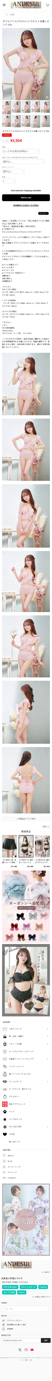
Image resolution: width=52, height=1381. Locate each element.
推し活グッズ (14, 1142)
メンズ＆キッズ (15, 1119)
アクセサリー (14, 1097)
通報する (46, 827)
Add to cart (26, 198)
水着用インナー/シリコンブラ (21, 1059)
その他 (12, 1134)
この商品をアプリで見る (26, 819)
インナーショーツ (16, 1066)
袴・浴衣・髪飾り (16, 1036)
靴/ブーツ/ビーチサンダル (20, 1074)
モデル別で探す (15, 1127)
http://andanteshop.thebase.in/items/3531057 (21, 232)
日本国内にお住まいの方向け (26, 205)
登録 (45, 1340)
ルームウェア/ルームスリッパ (21, 1051)
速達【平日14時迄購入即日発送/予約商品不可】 (20, 158)
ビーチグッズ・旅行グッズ (20, 1089)
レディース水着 (15, 1044)
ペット (12, 1112)
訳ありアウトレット (17, 1104)
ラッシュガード (15, 1081)
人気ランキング (15, 1029)
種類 (4, 147)
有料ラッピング (8, 167)
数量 (4, 177)
